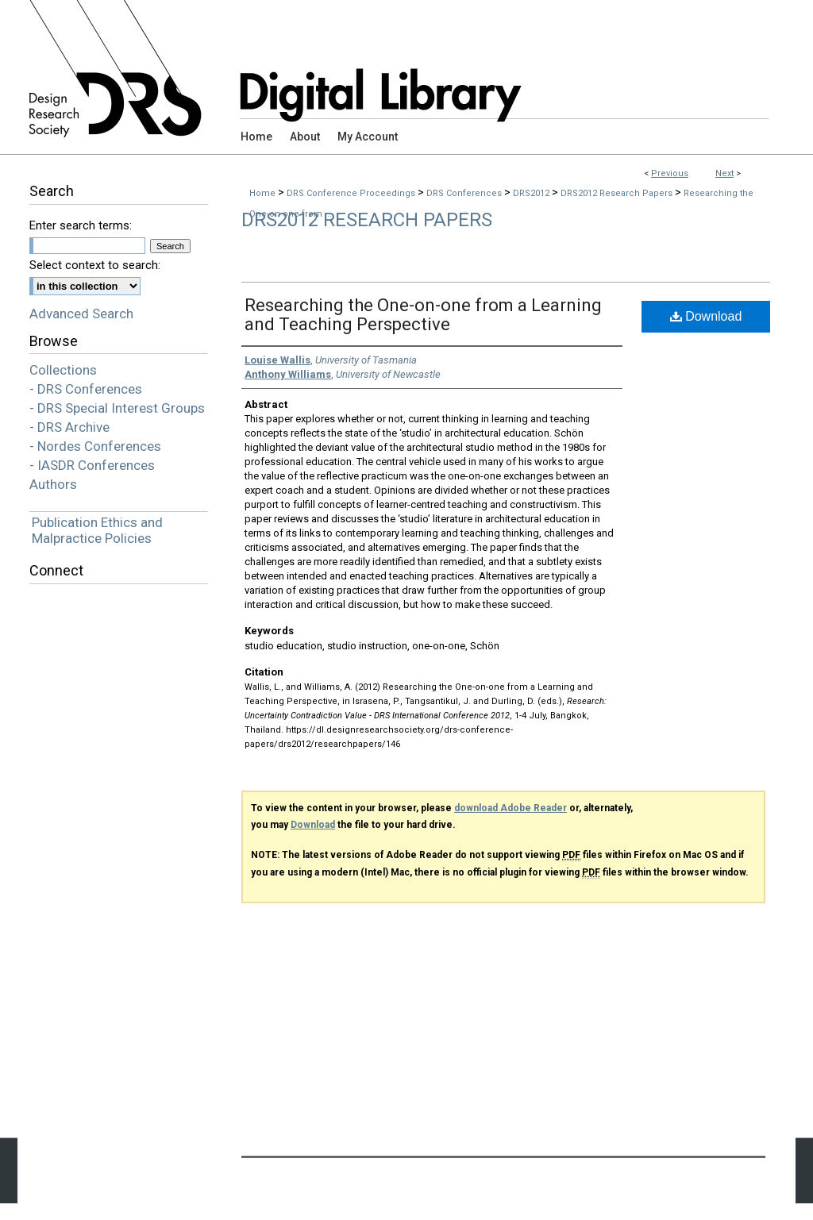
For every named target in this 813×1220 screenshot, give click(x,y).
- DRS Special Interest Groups (117, 408)
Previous (669, 173)
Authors (53, 484)
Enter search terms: (80, 225)
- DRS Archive (69, 427)
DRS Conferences (465, 193)
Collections (63, 370)
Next (724, 173)
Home (262, 193)
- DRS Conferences (85, 389)
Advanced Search (81, 313)
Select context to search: (94, 265)
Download (706, 316)
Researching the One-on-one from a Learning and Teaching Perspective (423, 314)
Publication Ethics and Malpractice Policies (97, 530)
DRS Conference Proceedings (352, 193)
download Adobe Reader (510, 808)
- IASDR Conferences (92, 465)
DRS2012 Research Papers (618, 193)
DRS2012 (532, 193)
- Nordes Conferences (95, 446)
